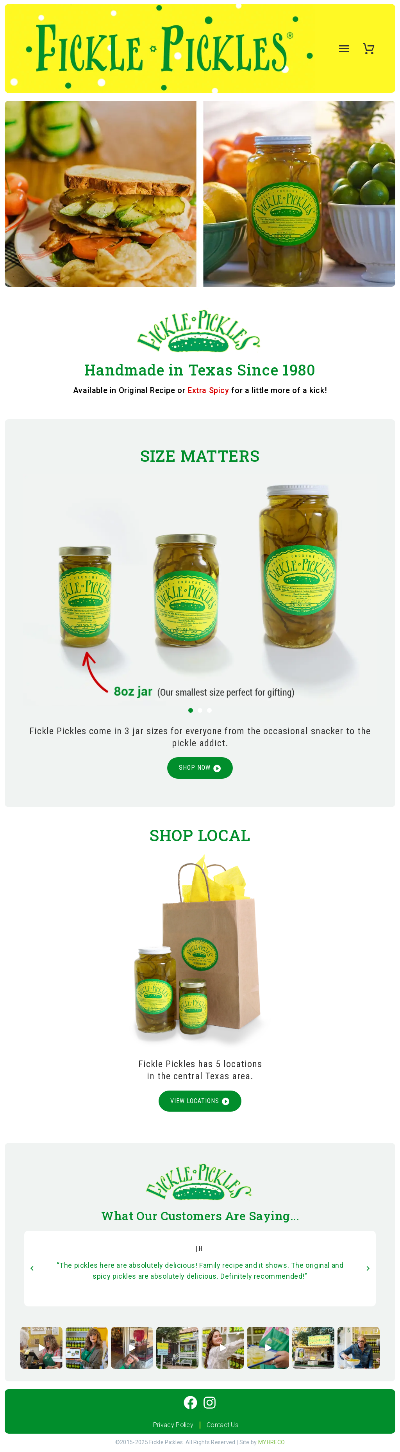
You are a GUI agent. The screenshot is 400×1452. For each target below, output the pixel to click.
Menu (342, 48)
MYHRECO (271, 1443)
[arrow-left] (32, 1269)
